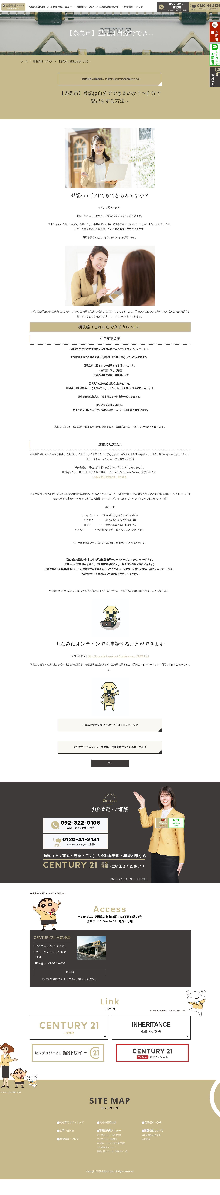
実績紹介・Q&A (85, 5)
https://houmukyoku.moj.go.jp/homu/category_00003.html (118, 658)
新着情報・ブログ (133, 5)
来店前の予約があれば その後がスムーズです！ (127, 843)
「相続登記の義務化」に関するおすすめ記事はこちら (110, 80)
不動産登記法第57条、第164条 (110, 479)
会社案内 (143, 1155)
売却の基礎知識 (36, 5)
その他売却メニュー (106, 1163)
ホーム (24, 61)
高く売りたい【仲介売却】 (109, 1151)
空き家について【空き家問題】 (111, 1159)
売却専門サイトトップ (73, 1137)
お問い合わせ (68, 1146)
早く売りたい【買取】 (107, 1155)
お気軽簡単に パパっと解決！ (162, 843)
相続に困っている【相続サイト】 (113, 1167)
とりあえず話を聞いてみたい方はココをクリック (110, 728)
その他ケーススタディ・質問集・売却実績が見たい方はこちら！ (110, 752)
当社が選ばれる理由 (148, 1151)
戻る (110, 769)
